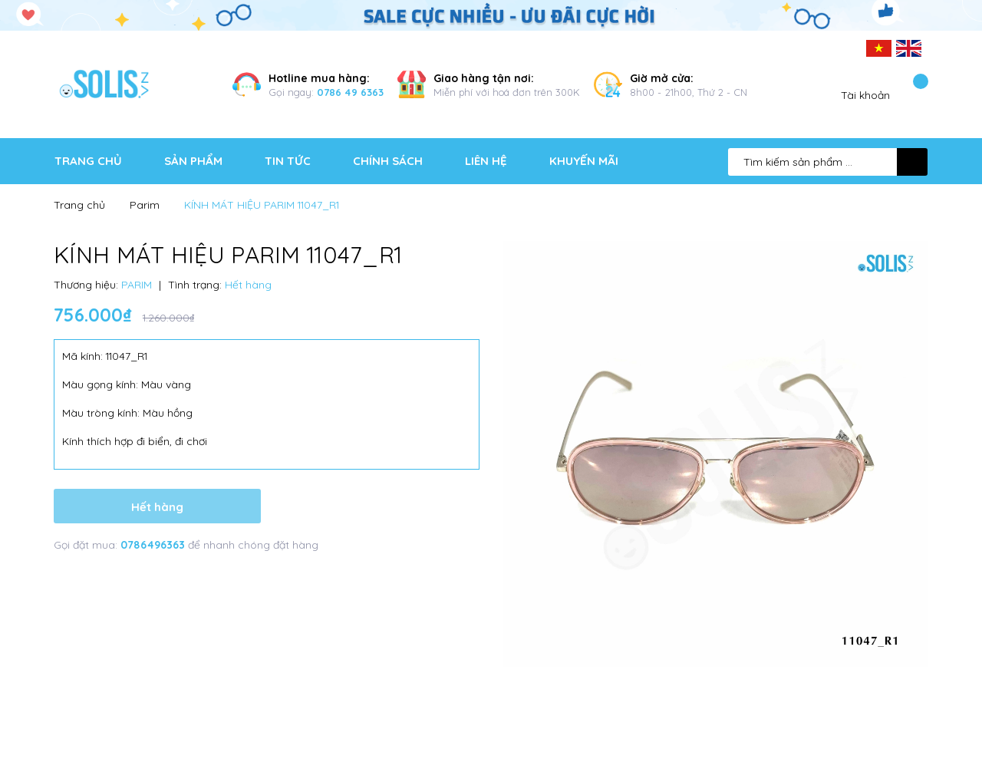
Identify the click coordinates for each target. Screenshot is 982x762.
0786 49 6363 (350, 92)
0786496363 (154, 545)
